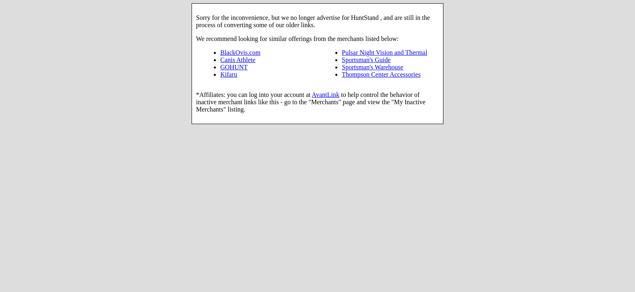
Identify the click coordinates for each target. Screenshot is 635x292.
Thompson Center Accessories (381, 74)
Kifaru (228, 74)
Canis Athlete (238, 59)
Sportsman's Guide (366, 59)
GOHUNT (234, 67)
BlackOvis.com (240, 52)
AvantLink (325, 94)
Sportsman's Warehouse (372, 67)
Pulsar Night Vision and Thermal (384, 52)
